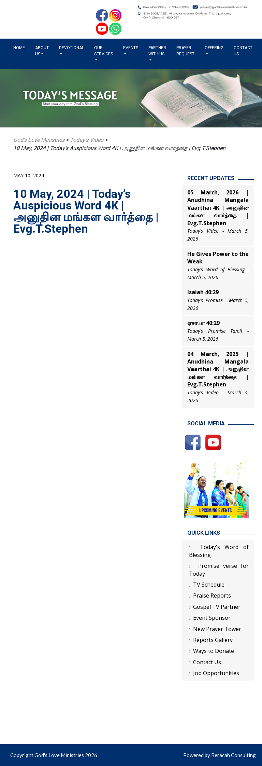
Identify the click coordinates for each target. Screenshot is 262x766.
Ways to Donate (213, 651)
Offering (214, 47)
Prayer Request (185, 50)
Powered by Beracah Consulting (219, 755)
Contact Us (243, 50)
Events (130, 47)
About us (42, 50)
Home (20, 47)
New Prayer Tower (217, 629)
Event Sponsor (212, 617)
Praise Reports (212, 595)
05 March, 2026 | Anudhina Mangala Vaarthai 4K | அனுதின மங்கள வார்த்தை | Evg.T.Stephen (218, 208)
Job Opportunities (216, 673)
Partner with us (157, 50)
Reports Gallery (213, 640)
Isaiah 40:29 (203, 292)
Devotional (71, 47)
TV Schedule (208, 584)
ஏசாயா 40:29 (203, 323)
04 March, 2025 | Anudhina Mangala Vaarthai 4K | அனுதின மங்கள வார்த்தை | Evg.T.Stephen (218, 369)
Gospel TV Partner (217, 607)
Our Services (103, 50)
